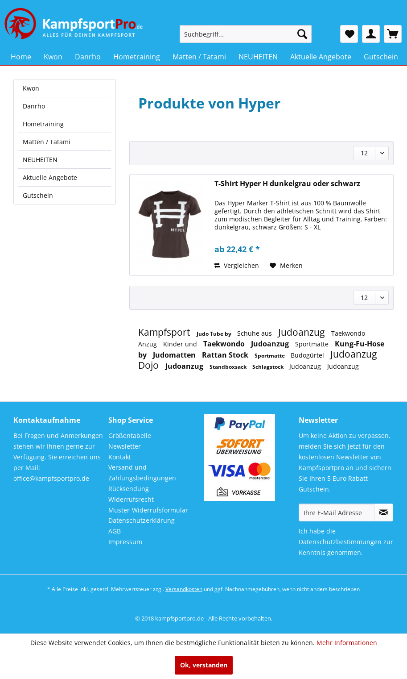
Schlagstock (268, 367)
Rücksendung (128, 488)
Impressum (125, 541)
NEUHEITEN (40, 159)
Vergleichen (236, 265)
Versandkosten (183, 589)
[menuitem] (246, 34)
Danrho (34, 106)
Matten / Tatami (46, 141)
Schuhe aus (255, 333)
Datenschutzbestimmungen (340, 541)
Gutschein (38, 195)
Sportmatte (312, 344)
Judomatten (175, 355)
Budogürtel (308, 355)
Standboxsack (229, 367)
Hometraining (43, 124)
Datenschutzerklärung (141, 520)
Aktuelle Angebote (50, 177)
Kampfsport (165, 332)
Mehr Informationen (347, 642)
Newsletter (124, 446)
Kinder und (181, 344)
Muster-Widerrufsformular (148, 510)
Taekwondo (225, 344)
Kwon (31, 88)
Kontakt (119, 457)
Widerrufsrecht (131, 499)
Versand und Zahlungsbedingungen (142, 472)
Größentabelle (129, 435)
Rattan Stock (226, 355)
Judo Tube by (215, 333)
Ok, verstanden (203, 665)
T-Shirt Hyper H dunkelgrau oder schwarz (287, 183)
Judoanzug (302, 332)
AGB (114, 531)
